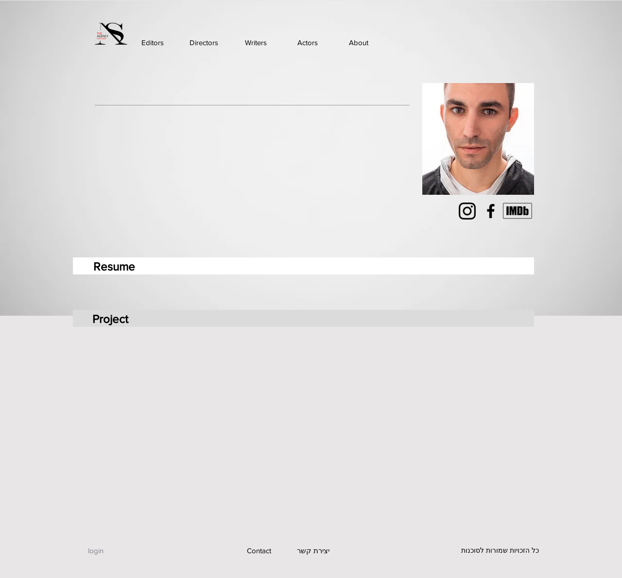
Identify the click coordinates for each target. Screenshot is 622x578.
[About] (358, 42)
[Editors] (152, 42)
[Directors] (203, 42)
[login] (95, 550)
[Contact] (258, 550)
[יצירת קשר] (313, 550)
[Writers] (255, 42)
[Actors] (307, 42)
